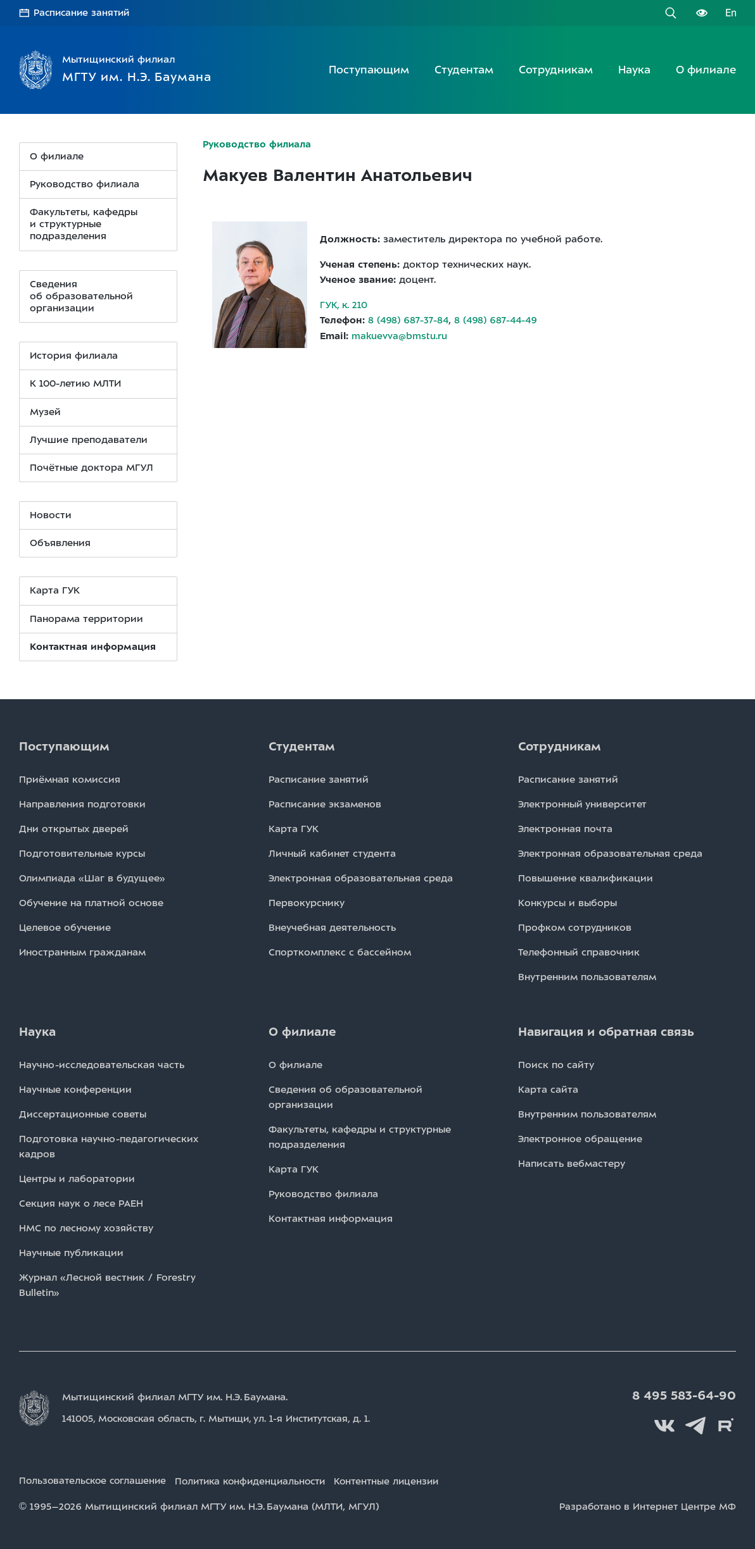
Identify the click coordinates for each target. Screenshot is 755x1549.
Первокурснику (307, 902)
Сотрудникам (556, 69)
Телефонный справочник (579, 952)
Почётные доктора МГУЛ (91, 467)
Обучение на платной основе (91, 902)
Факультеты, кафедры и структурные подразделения (83, 223)
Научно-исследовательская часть (101, 1064)
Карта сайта (548, 1089)
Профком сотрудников (574, 927)
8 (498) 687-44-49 (499, 319)
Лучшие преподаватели (89, 439)
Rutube (726, 1423)
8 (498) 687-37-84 (409, 319)
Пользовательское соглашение (95, 1479)
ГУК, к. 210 (344, 304)
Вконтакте (669, 1423)
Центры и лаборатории (77, 1178)
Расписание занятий (84, 13)
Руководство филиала (84, 183)
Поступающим (369, 69)
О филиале (706, 69)
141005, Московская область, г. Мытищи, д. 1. (224, 1418)
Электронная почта (565, 828)
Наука (634, 69)
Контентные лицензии (407, 1479)
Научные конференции (75, 1089)
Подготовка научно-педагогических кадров (108, 1146)
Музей (45, 411)
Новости (51, 514)
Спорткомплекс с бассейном (340, 952)
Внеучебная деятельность (332, 927)
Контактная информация (331, 1218)
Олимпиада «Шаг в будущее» (92, 878)
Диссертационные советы (82, 1114)
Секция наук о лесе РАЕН (81, 1203)
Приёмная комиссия (69, 779)
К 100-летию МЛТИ (75, 383)
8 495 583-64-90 (686, 1395)
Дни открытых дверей (74, 828)
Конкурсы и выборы (567, 902)
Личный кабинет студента (332, 853)
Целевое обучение (65, 927)
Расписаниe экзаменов (325, 804)
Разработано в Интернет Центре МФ (645, 1503)
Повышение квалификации (585, 878)
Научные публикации (71, 1252)
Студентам (464, 69)
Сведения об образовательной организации (345, 1096)
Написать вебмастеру (571, 1163)
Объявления (60, 543)
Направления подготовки (82, 804)
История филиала (74, 356)
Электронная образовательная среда (361, 878)
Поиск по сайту (556, 1064)
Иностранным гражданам (82, 952)
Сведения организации (81, 295)
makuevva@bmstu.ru (399, 335)
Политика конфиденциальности (263, 1479)
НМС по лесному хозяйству (86, 1227)
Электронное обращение (580, 1138)
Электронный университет (582, 804)
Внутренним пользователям (587, 976)
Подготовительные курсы (82, 853)
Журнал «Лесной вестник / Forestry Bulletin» (107, 1284)
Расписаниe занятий (319, 779)
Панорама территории (86, 618)
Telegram (697, 1423)
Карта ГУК (55, 590)
